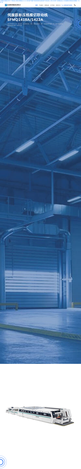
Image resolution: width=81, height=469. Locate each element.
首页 (36, 5)
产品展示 (41, 5)
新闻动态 (47, 5)
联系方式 (58, 5)
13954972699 (67, 5)
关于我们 (52, 5)
